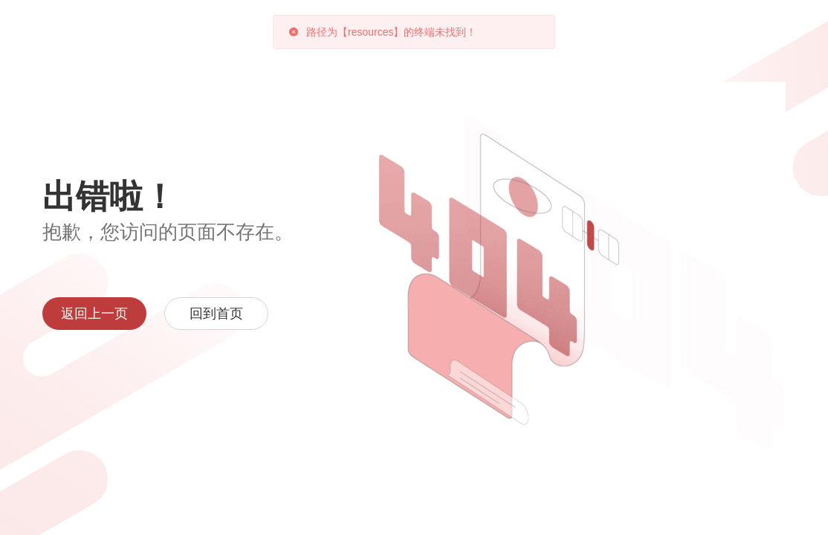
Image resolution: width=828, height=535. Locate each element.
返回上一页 (94, 313)
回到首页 (216, 313)
